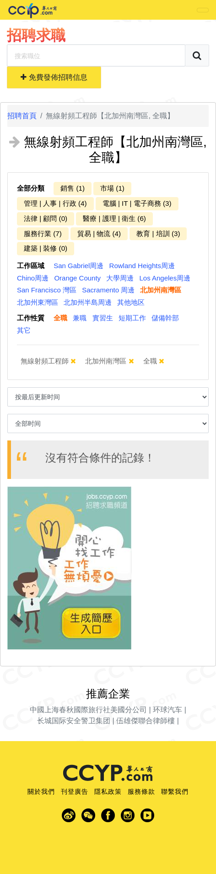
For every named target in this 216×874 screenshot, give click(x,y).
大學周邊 (120, 278)
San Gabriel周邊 (78, 265)
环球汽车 (167, 710)
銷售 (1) (72, 188)
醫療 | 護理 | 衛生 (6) (114, 218)
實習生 (102, 318)
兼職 (79, 318)
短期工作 (132, 318)
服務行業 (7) (43, 233)
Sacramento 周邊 (108, 290)
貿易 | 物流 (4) (99, 233)
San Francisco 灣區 (46, 290)
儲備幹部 (165, 318)
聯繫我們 (175, 791)
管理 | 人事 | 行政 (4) (55, 203)
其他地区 (131, 302)
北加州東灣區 (37, 302)
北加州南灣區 (160, 290)
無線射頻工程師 (48, 361)
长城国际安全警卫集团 (73, 721)
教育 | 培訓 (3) (158, 233)
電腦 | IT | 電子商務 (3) (137, 203)
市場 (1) (112, 188)
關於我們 (41, 791)
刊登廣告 (74, 791)
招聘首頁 (22, 116)
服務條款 (141, 791)
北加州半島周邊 (88, 302)
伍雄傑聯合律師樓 (145, 721)
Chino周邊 (33, 278)
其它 (24, 330)
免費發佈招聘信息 (54, 77)
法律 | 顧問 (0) (45, 218)
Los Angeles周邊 (164, 278)
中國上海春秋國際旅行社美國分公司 (88, 710)
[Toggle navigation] (203, 10)
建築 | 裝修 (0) (45, 248)
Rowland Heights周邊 (142, 265)
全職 (60, 318)
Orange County (77, 278)
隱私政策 (108, 791)
